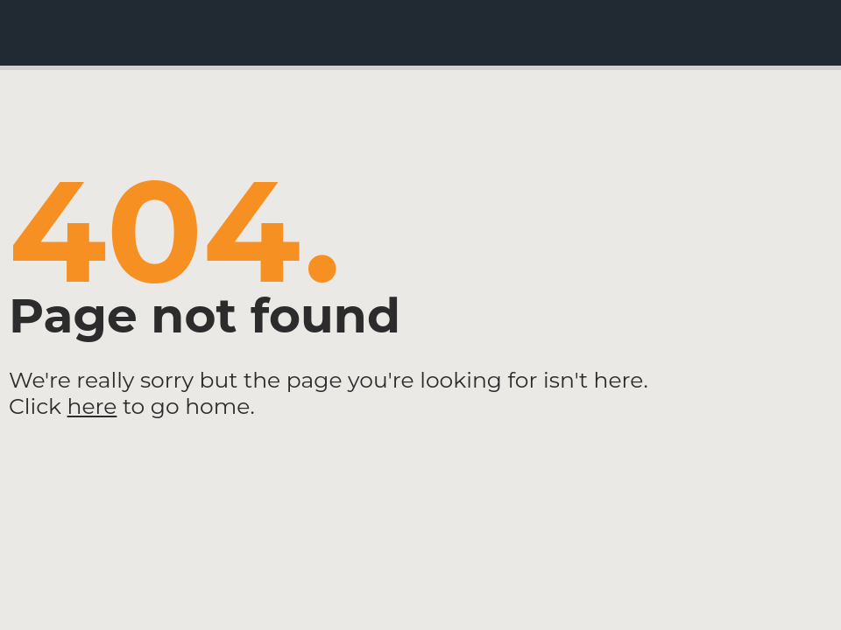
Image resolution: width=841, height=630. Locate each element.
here (92, 406)
